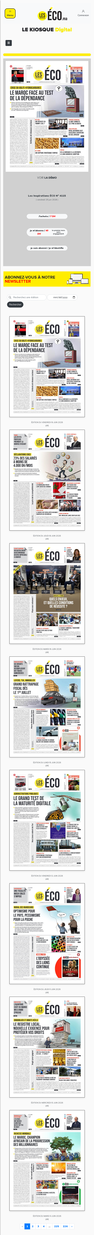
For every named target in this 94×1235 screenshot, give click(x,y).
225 (56, 1226)
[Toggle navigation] (8, 43)
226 (65, 1226)
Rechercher (15, 304)
